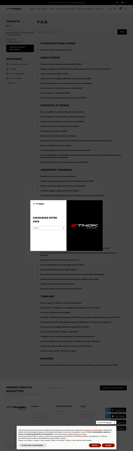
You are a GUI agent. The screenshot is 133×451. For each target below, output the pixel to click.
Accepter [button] (108, 445)
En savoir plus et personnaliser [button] (32, 445)
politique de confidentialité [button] (93, 430)
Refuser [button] (95, 445)
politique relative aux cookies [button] (77, 434)
